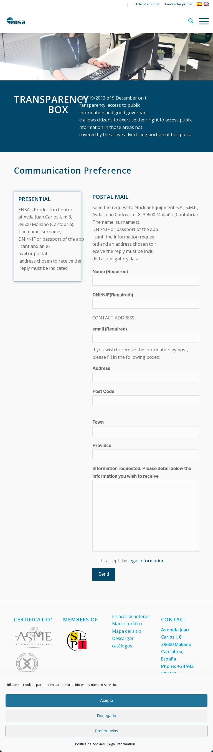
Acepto (106, 700)
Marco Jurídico (127, 624)
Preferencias (106, 730)
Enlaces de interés (130, 616)
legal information (146, 561)
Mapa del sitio (126, 631)
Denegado (106, 715)
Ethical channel (147, 4)
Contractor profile (178, 4)
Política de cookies (90, 744)
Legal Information (121, 744)
